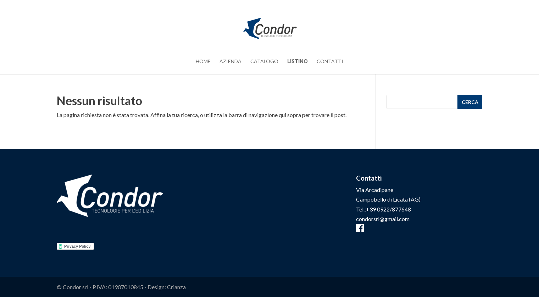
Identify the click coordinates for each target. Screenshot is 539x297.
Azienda (230, 61)
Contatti (330, 61)
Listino (297, 61)
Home (203, 61)
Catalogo (264, 61)
